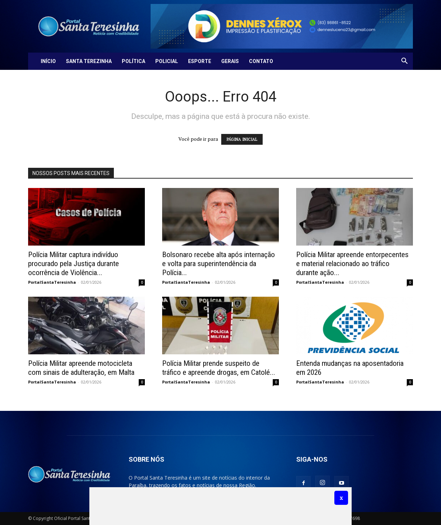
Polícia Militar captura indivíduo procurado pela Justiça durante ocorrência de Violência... (73, 263)
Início (48, 61)
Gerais (230, 61)
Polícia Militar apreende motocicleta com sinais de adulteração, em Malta (81, 368)
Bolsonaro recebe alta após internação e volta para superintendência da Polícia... (218, 263)
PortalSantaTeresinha (52, 282)
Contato (261, 61)
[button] (404, 61)
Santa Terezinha (89, 61)
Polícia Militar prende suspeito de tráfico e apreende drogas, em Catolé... (218, 368)
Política (133, 61)
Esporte (199, 61)
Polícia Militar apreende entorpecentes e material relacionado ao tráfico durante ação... (352, 263)
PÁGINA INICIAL (242, 139)
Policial (166, 61)
